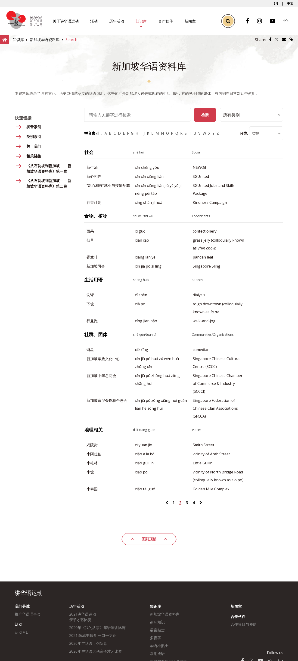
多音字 (155, 637)
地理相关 (93, 430)
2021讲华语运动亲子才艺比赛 (82, 617)
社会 (88, 152)
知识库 (141, 21)
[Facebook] (250, 21)
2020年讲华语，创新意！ (90, 643)
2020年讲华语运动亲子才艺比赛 (95, 651)
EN (276, 3)
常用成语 (157, 653)
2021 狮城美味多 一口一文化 (92, 635)
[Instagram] (262, 21)
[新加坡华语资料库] (45, 39)
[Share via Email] (284, 39)
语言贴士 (157, 629)
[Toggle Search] (228, 21)
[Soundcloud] (288, 21)
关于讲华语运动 (66, 21)
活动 (94, 21)
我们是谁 (22, 606)
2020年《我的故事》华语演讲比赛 (97, 627)
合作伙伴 (165, 21)
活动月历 (22, 632)
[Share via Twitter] (277, 39)
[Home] (4, 39)
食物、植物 (95, 216)
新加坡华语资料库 (165, 614)
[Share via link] (291, 39)
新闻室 (190, 21)
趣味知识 (157, 622)
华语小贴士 (159, 645)
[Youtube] (275, 21)
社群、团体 (95, 334)
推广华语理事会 (28, 614)
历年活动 (116, 21)
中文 (290, 3)
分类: (243, 133)
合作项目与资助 (244, 624)
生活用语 (93, 280)
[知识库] (18, 39)
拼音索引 (91, 133)
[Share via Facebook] (270, 39)
